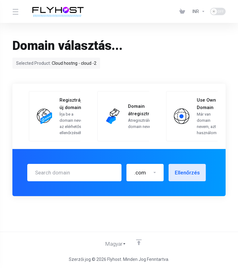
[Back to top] (139, 242)
